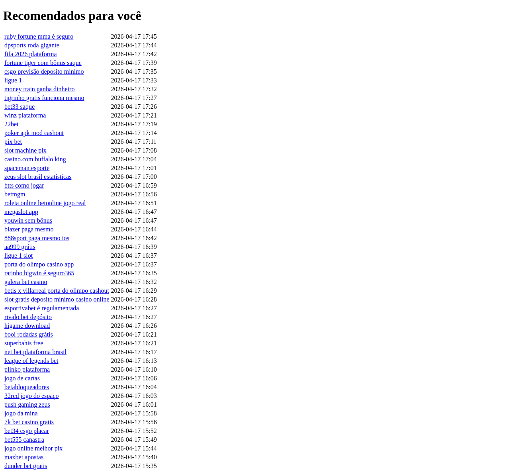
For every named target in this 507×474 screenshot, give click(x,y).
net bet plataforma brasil (35, 352)
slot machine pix (25, 150)
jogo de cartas (22, 378)
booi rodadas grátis (28, 334)
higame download (27, 325)
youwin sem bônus (28, 220)
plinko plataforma (27, 369)
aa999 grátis (19, 246)
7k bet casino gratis (29, 422)
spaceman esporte (26, 168)
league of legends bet (31, 360)
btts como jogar (24, 185)
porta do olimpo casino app (39, 264)
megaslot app (21, 211)
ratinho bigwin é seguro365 (39, 273)
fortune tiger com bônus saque (43, 62)
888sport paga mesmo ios (36, 238)
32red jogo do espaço (31, 395)
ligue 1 (13, 80)
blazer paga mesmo (29, 229)
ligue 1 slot (18, 255)
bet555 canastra (24, 439)
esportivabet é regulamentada (41, 308)
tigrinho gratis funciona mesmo (44, 97)
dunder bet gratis (25, 465)
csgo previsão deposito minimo (44, 71)
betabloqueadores (26, 387)
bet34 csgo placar (26, 430)
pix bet (13, 141)
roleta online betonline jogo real (45, 203)
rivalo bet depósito (28, 316)
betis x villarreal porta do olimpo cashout (56, 290)
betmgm (14, 194)
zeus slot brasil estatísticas (37, 176)
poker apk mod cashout (34, 132)
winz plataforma (25, 115)
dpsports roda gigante (31, 45)
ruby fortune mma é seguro (38, 36)
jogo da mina (21, 413)
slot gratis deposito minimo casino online (57, 299)
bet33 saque (19, 106)
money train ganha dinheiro (39, 89)
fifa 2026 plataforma (30, 54)
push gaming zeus (27, 404)
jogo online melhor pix (33, 448)
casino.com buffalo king (35, 159)
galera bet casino (25, 281)
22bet (11, 124)
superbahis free (23, 343)
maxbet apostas (23, 457)
